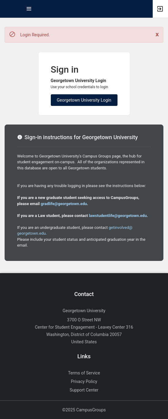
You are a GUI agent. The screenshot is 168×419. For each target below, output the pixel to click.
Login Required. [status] (35, 34)
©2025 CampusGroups (84, 409)
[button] (7, 8)
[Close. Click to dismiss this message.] (157, 34)
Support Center (84, 390)
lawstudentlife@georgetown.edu (118, 215)
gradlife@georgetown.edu (64, 203)
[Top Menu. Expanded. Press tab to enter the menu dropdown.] (29, 9)
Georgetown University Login (84, 100)
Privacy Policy (84, 381)
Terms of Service (84, 372)
